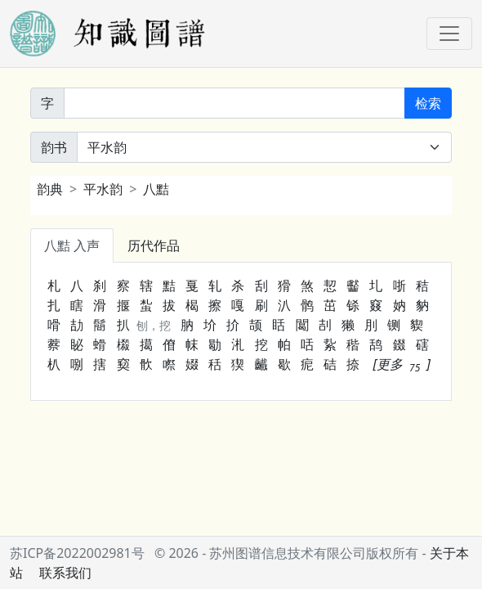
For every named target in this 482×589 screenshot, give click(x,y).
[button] (402, 364)
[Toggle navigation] (449, 33)
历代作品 (153, 245)
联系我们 (65, 573)
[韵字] (234, 103)
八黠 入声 (72, 245)
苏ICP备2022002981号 (77, 553)
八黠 (156, 189)
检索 (428, 103)
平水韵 (103, 189)
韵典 (50, 189)
